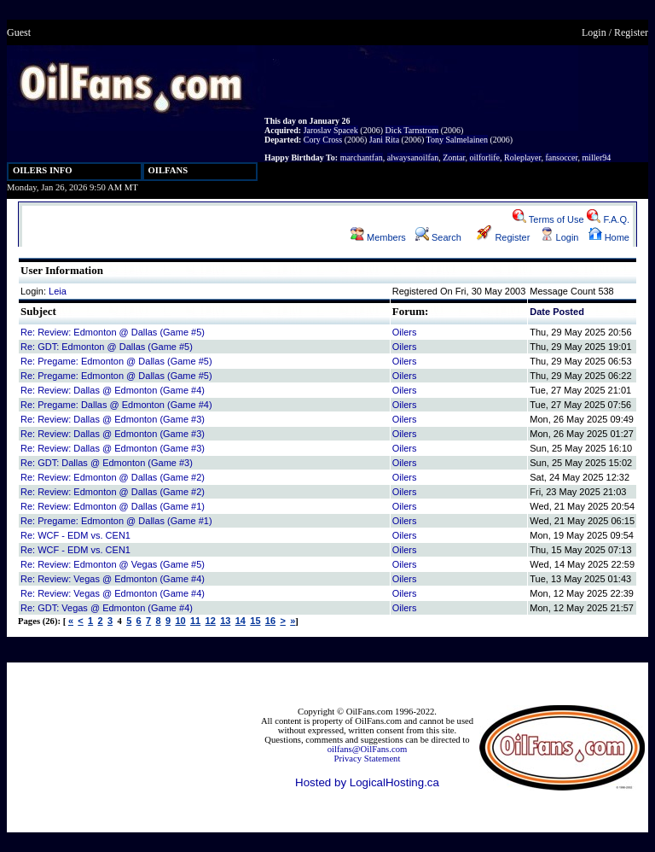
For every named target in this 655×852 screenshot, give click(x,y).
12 (211, 621)
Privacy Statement (367, 758)
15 (255, 621)
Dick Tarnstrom (411, 130)
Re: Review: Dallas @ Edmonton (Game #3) (112, 419)
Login (594, 32)
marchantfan (361, 157)
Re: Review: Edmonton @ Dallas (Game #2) (112, 477)
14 (240, 621)
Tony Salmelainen (457, 139)
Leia (58, 291)
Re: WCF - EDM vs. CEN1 (75, 535)
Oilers (404, 332)
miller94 (596, 157)
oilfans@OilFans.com (368, 749)
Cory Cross (323, 139)
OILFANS (168, 170)
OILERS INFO (42, 170)
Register (631, 32)
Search (438, 237)
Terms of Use (548, 219)
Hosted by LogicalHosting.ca (367, 782)
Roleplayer (522, 157)
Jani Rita (384, 139)
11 (195, 621)
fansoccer (561, 157)
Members (378, 237)
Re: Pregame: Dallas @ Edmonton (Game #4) (116, 405)
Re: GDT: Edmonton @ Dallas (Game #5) (106, 346)
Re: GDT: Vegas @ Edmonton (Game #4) (106, 608)
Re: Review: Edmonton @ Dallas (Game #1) (112, 506)
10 (180, 621)
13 (225, 621)
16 (270, 621)
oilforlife (484, 157)
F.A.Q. (608, 219)
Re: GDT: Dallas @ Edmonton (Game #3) (106, 463)
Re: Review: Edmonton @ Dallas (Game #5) (112, 332)
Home (608, 237)
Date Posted (557, 311)
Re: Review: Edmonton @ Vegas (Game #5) (112, 564)
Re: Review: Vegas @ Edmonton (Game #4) (112, 579)
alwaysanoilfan (413, 157)
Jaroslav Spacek (331, 130)
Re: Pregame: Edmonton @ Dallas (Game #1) (116, 521)
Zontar (454, 157)
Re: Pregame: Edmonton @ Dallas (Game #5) (116, 361)
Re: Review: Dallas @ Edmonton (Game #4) (112, 390)
